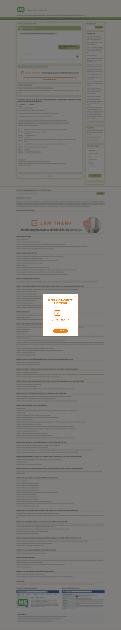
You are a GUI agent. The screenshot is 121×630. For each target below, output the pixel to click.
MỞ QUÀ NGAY (60, 330)
